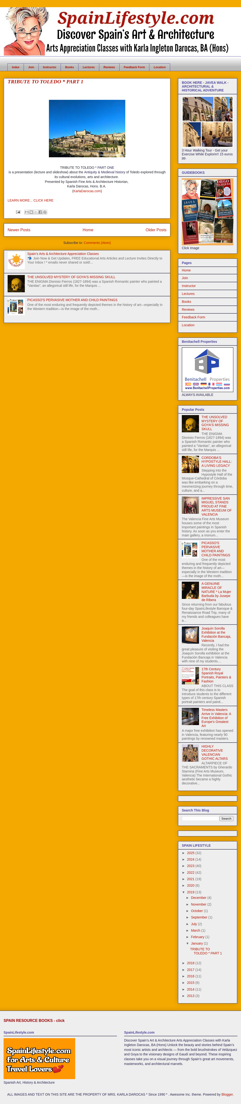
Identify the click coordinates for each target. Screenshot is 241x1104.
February (198, 937)
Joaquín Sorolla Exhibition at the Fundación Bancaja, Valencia (216, 634)
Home (88, 230)
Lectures (89, 67)
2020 (191, 885)
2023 (191, 866)
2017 (191, 970)
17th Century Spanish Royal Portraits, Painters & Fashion (216, 675)
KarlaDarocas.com (87, 191)
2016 (191, 976)
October (197, 911)
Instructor (49, 67)
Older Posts (156, 230)
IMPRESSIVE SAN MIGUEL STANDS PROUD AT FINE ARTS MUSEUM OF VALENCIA (217, 506)
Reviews (109, 67)
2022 (191, 872)
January (197, 943)
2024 (191, 859)
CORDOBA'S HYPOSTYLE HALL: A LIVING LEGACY (217, 462)
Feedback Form (134, 67)
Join (31, 67)
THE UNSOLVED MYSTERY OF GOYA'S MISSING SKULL (71, 277)
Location (160, 67)
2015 (191, 983)
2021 (191, 879)
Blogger (227, 1094)
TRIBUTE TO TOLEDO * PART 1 (45, 81)
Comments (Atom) (97, 243)
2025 (191, 853)
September (199, 917)
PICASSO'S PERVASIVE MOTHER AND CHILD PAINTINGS (72, 300)
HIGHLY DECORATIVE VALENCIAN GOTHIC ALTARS (215, 752)
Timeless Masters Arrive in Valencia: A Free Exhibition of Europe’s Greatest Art (216, 718)
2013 (191, 996)
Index (15, 67)
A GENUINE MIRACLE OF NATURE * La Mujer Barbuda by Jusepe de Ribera (216, 592)
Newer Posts (19, 230)
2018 (191, 963)
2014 (191, 989)
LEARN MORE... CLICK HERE (30, 200)
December (199, 898)
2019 (191, 892)
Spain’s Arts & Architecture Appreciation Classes (63, 254)
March (196, 930)
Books (69, 67)
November (199, 904)
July (194, 924)
